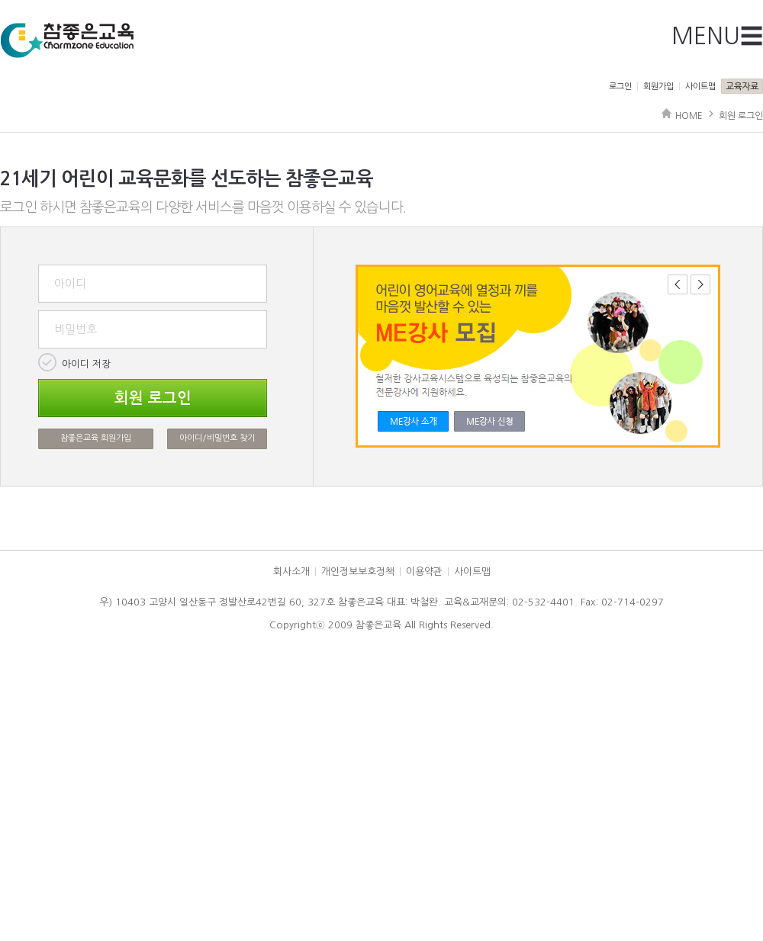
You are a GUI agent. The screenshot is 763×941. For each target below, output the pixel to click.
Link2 (489, 421)
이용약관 (424, 571)
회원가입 (658, 86)
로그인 (620, 86)
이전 (677, 284)
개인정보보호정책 (357, 571)
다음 (700, 284)
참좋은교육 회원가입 (95, 438)
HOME (689, 115)
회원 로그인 (741, 115)
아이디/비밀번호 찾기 (217, 438)
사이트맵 (700, 86)
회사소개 (291, 571)
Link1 (413, 421)
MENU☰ (717, 35)
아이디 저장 (86, 364)
